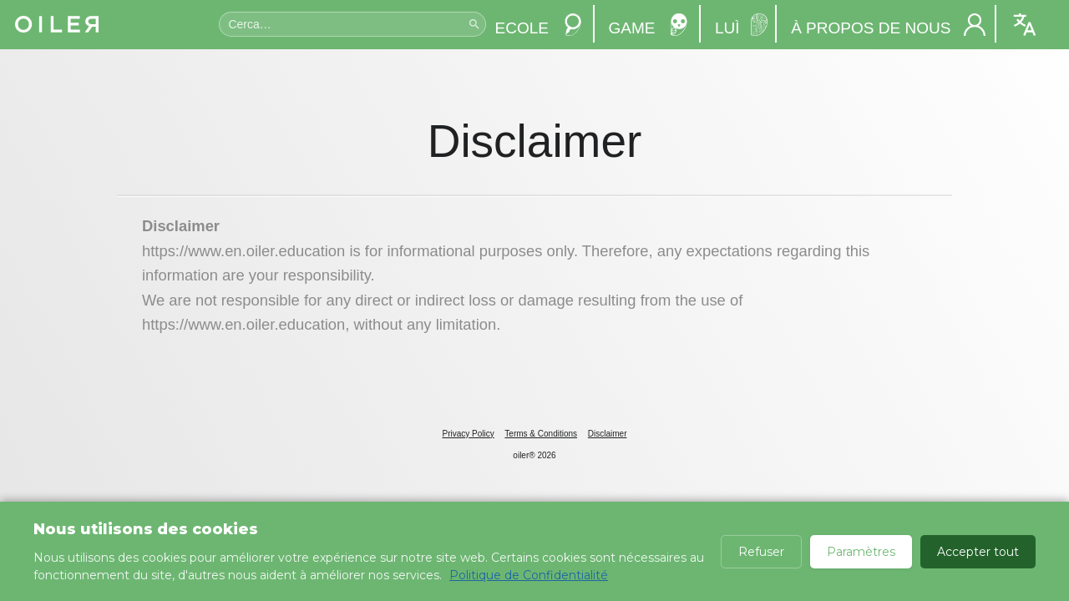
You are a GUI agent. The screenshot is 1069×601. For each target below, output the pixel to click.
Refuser (761, 551)
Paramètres (861, 551)
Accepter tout (978, 551)
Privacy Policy (468, 433)
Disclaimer (607, 433)
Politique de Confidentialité (528, 575)
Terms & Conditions (540, 433)
